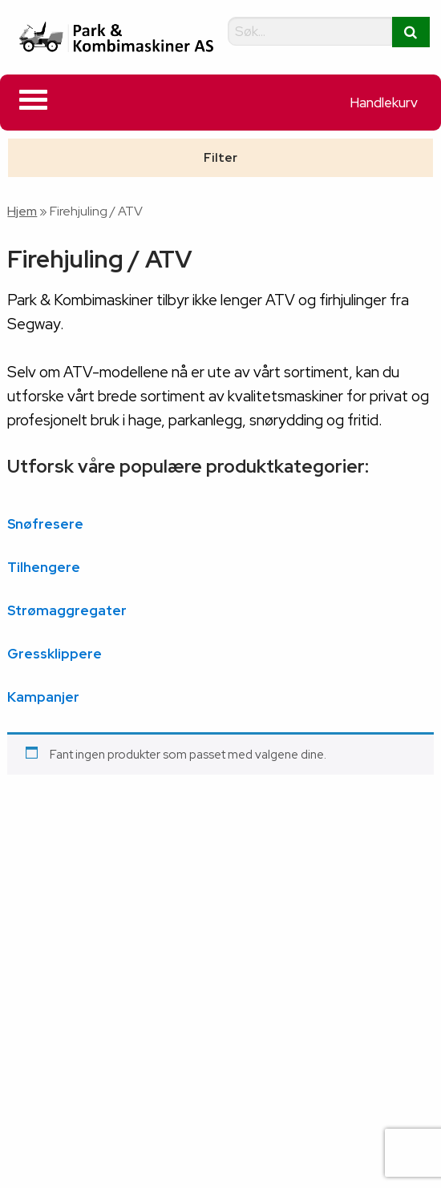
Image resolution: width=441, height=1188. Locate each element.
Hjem (22, 211)
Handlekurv (384, 102)
